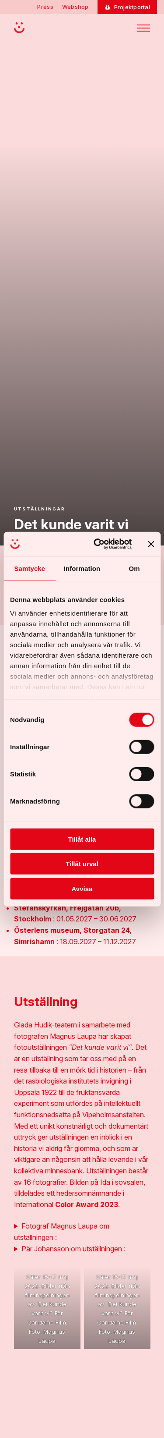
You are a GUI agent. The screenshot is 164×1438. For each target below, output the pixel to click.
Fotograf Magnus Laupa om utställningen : (61, 1232)
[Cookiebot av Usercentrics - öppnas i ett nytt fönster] (98, 544)
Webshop (75, 6)
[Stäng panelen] (151, 544)
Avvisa (82, 888)
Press (45, 6)
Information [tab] (82, 568)
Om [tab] (134, 568)
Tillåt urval (82, 864)
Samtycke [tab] (29, 568)
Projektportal (132, 7)
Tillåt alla (82, 839)
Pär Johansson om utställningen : (73, 1248)
